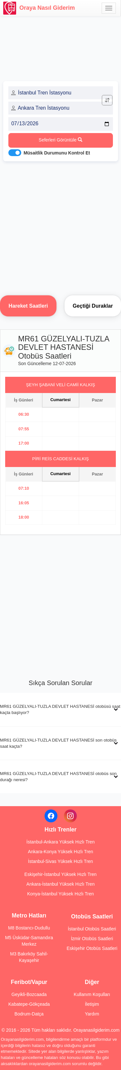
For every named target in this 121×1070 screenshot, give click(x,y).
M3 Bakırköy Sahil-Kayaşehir (29, 957)
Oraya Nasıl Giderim (39, 8)
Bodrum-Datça (29, 1013)
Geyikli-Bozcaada (29, 994)
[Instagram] (70, 815)
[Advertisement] (60, 226)
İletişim (92, 1004)
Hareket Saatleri (28, 306)
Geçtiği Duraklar (93, 306)
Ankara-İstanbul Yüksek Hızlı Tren (60, 884)
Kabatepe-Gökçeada (29, 1004)
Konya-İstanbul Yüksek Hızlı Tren (60, 893)
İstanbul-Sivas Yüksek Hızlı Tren (60, 861)
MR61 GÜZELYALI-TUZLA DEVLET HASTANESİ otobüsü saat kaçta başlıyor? (60, 709)
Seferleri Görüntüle (60, 139)
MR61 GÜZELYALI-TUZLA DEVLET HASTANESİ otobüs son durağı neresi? (58, 776)
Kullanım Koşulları (92, 994)
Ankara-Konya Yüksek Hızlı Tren (60, 851)
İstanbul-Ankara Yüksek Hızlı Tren (60, 841)
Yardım (92, 1013)
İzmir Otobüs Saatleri (92, 938)
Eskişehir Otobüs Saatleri (91, 948)
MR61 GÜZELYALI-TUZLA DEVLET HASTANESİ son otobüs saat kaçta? (58, 743)
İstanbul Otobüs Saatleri (92, 928)
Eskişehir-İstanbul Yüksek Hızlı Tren (61, 874)
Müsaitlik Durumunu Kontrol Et (57, 152)
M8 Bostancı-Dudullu (29, 927)
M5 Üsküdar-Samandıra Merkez (29, 941)
